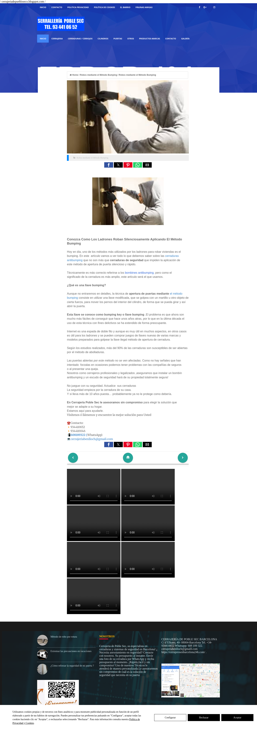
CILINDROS (103, 38)
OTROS (130, 38)
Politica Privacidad (78, 7)
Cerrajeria (57, 38)
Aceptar (237, 717)
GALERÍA (185, 38)
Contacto (56, 7)
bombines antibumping (139, 272)
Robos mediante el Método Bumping (92, 158)
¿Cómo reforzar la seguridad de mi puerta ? (72, 665)
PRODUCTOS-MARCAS (149, 38)
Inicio (43, 7)
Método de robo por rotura (64, 636)
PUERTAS (118, 38)
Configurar (170, 717)
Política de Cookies (104, 7)
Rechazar (203, 717)
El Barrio (125, 7)
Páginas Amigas (144, 7)
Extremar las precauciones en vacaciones (71, 651)
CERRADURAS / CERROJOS (80, 38)
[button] (108, 165)
